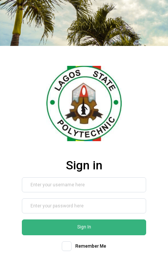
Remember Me (90, 246)
